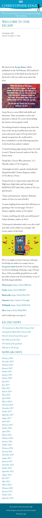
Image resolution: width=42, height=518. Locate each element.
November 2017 (8, 408)
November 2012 (8, 464)
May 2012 (6, 481)
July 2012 (5, 478)
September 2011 (8, 498)
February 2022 (7, 365)
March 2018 (7, 401)
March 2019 (7, 391)
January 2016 (7, 441)
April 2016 (6, 431)
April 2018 (6, 398)
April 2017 (6, 421)
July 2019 (5, 381)
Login (24, 514)
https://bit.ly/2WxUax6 (22, 285)
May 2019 (6, 388)
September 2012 (8, 471)
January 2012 (7, 491)
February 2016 (7, 438)
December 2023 (8, 361)
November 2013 (8, 454)
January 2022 (7, 368)
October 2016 (7, 428)
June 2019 (5, 385)
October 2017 (7, 411)
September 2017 (8, 415)
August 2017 (6, 418)
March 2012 (7, 484)
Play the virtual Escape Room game (15, 335)
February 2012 (7, 488)
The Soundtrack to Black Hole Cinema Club (18, 328)
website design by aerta (13, 510)
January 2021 (7, 375)
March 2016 (7, 435)
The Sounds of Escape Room (12, 343)
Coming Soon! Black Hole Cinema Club (16, 332)
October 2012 (7, 468)
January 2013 (7, 461)
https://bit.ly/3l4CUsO (21, 295)
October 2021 (7, 371)
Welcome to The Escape (10, 347)
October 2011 (7, 494)
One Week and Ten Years (11, 339)
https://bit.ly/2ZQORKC (17, 310)
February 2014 (7, 448)
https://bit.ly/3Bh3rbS (17, 290)
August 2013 (6, 458)
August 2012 (6, 474)
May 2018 (6, 394)
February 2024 (7, 358)
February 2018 (7, 404)
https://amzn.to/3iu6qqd (19, 300)
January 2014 (7, 451)
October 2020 (7, 378)
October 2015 (7, 444)
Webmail (18, 514)
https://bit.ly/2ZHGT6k (20, 305)
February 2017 (7, 425)
